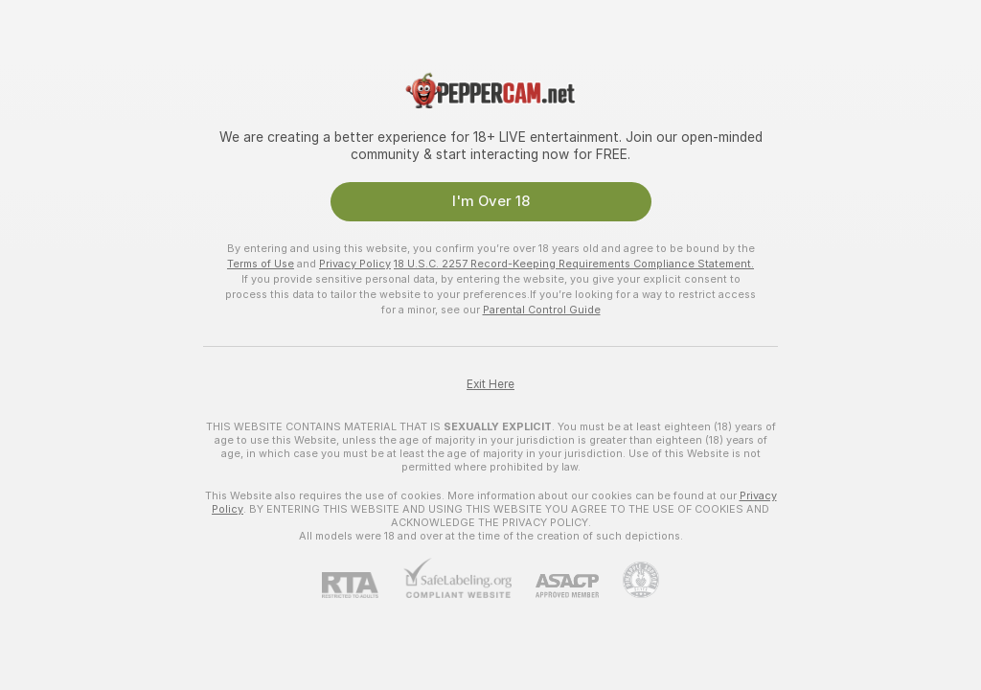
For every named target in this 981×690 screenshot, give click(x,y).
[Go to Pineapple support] (629, 580)
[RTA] (362, 585)
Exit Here (490, 384)
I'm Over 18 (491, 201)
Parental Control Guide (542, 309)
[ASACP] (555, 586)
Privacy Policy (355, 263)
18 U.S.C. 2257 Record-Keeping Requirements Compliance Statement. (574, 263)
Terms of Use (260, 263)
